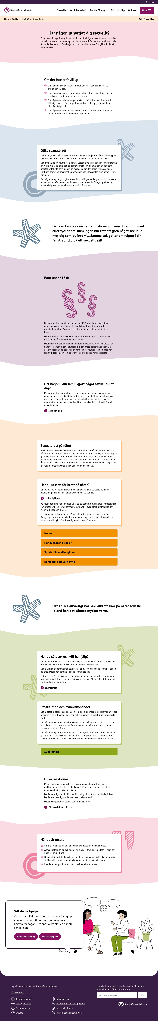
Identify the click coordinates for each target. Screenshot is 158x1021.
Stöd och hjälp (118, 10)
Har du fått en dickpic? (58, 543)
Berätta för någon (98, 10)
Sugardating (51, 752)
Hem (6, 19)
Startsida (61, 10)
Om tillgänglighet (64, 1008)
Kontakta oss (17, 992)
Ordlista (132, 10)
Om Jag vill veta (23, 1003)
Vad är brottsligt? (78, 10)
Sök (142, 995)
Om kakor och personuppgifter (70, 1003)
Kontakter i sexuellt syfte (59, 562)
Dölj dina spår (62, 998)
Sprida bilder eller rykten (59, 552)
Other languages (23, 1008)
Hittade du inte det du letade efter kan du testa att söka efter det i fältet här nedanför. (121, 988)
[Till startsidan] (122, 1004)
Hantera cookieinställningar (69, 1012)
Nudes (48, 533)
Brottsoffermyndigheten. (47, 986)
